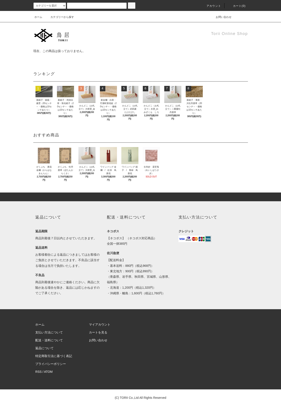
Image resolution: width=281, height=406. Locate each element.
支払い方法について (49, 332)
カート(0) (237, 5)
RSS (38, 371)
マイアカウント (99, 324)
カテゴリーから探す (59, 17)
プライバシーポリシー (50, 364)
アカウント (211, 5)
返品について (44, 348)
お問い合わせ (221, 17)
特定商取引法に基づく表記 (53, 356)
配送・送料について (49, 340)
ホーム (38, 17)
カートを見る (98, 332)
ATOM (48, 371)
